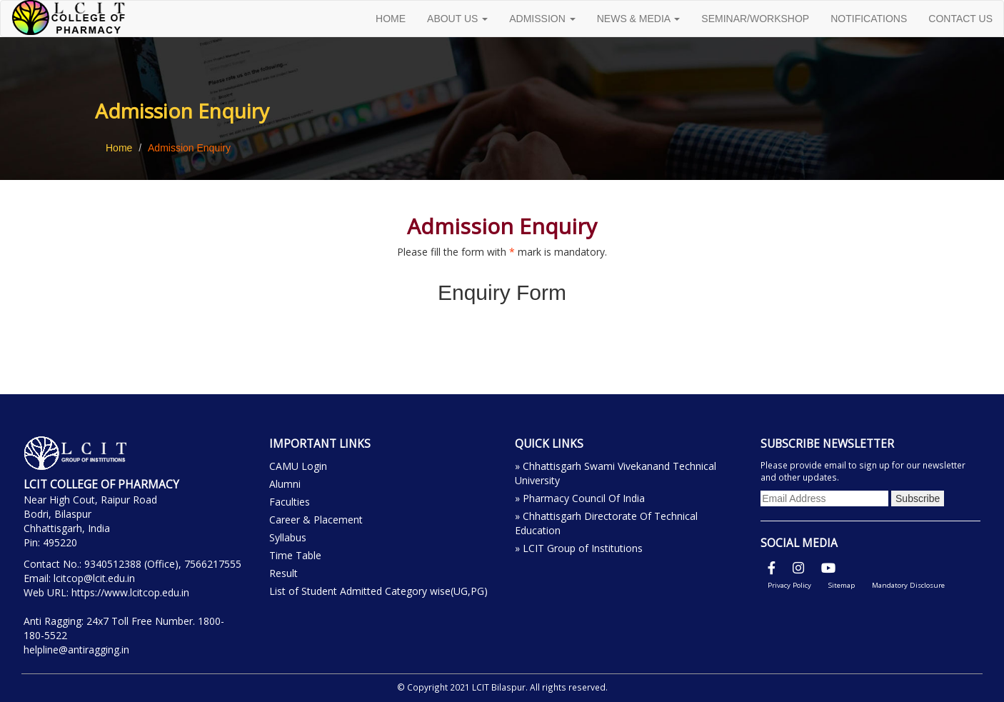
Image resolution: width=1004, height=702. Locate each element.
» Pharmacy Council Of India (580, 498)
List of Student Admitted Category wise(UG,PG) (378, 591)
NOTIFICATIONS (868, 18)
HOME (391, 18)
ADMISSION (542, 18)
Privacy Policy (789, 585)
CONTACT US (960, 18)
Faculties (289, 501)
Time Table (295, 555)
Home (119, 148)
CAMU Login (298, 466)
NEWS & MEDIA (639, 18)
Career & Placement (316, 519)
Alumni (285, 484)
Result (283, 573)
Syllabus (287, 537)
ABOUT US (457, 18)
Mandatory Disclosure (908, 585)
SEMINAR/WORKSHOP (755, 18)
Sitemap (841, 585)
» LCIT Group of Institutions (579, 548)
